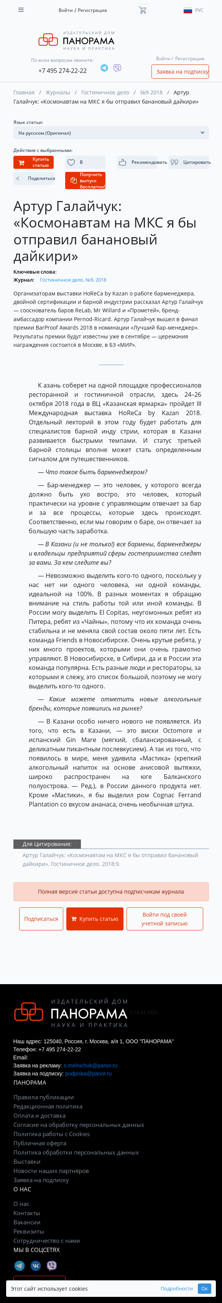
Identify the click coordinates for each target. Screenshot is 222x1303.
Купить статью (94, 918)
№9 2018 (151, 92)
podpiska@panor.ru (88, 1073)
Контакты (26, 1213)
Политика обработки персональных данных (76, 1152)
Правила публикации (43, 1097)
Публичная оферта (39, 1143)
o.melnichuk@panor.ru (90, 1065)
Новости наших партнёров (51, 1170)
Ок (204, 1288)
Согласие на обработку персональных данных (78, 1124)
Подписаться (41, 918)
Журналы (58, 92)
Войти (66, 10)
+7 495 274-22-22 (62, 70)
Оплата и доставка (39, 1115)
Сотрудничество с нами (46, 1240)
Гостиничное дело (105, 92)
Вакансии (27, 1222)
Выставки (27, 1161)
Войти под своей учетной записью (164, 919)
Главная (24, 92)
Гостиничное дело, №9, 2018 (73, 279)
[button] (189, 162)
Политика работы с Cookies (51, 1134)
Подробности (177, 1288)
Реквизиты (28, 1231)
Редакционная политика (47, 1106)
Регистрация (92, 10)
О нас (21, 1203)
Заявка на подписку (182, 71)
